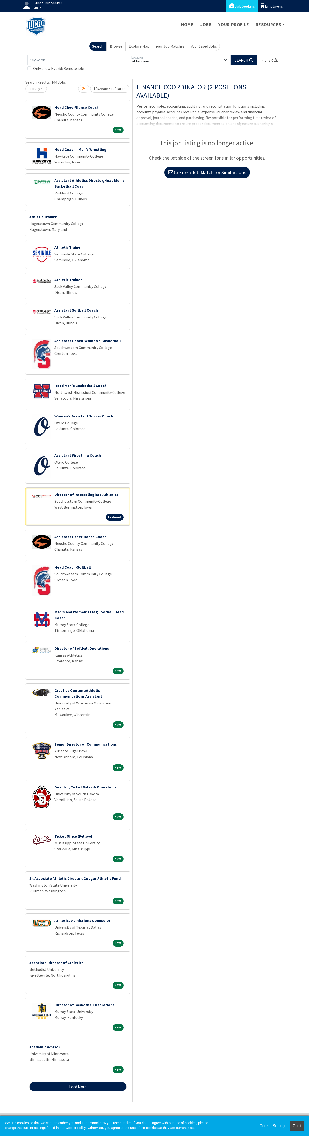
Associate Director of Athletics (56, 962)
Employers (272, 6)
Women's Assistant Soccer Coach (83, 416)
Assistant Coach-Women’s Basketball (87, 340)
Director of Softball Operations (81, 648)
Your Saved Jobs (204, 46)
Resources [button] (268, 24)
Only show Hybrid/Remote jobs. (59, 68)
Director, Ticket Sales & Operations (85, 787)
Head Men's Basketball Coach (80, 385)
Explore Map (139, 46)
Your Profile (233, 24)
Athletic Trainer (43, 216)
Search (97, 46)
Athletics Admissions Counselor (82, 920)
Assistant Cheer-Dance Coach (80, 536)
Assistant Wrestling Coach (77, 455)
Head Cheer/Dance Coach (76, 107)
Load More (77, 1086)
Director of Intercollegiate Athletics (86, 494)
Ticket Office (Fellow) (73, 836)
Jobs (205, 24)
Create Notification (109, 88)
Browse (116, 46)
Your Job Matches (170, 46)
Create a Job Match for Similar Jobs (207, 172)
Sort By (35, 88)
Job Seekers (242, 6)
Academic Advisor (44, 1046)
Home (187, 24)
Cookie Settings (272, 1126)
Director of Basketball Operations (84, 1004)
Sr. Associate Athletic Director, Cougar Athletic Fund (75, 878)
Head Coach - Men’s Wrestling (80, 149)
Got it (297, 1126)
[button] (269, 60)
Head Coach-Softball (72, 567)
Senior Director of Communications (85, 744)
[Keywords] (78, 60)
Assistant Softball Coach (76, 310)
